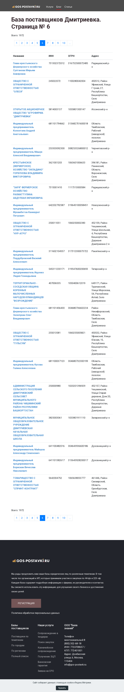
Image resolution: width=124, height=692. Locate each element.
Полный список (20, 656)
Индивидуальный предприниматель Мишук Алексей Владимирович (27, 152)
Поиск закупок (46, 642)
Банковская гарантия (44, 664)
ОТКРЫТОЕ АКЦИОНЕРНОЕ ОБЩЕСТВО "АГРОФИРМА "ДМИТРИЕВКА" (28, 113)
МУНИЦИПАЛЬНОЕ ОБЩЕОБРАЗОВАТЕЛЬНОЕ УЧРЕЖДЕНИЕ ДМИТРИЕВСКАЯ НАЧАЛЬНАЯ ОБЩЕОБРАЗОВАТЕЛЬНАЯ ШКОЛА (28, 428)
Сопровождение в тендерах (48, 635)
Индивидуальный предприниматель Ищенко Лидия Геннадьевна (28, 272)
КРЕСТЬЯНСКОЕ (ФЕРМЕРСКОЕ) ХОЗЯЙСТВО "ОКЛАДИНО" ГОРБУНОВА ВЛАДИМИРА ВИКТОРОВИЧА (28, 169)
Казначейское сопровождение (47, 649)
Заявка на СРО (46, 671)
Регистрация (26, 603)
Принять (62, 688)
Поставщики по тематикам (19, 638)
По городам (17, 645)
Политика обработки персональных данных (35, 613)
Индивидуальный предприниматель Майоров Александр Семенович (29, 449)
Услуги (49, 7)
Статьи (68, 7)
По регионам (18, 650)
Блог (58, 7)
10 (63, 43)
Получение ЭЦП (47, 656)
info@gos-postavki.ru (75, 664)
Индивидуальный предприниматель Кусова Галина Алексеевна (28, 365)
